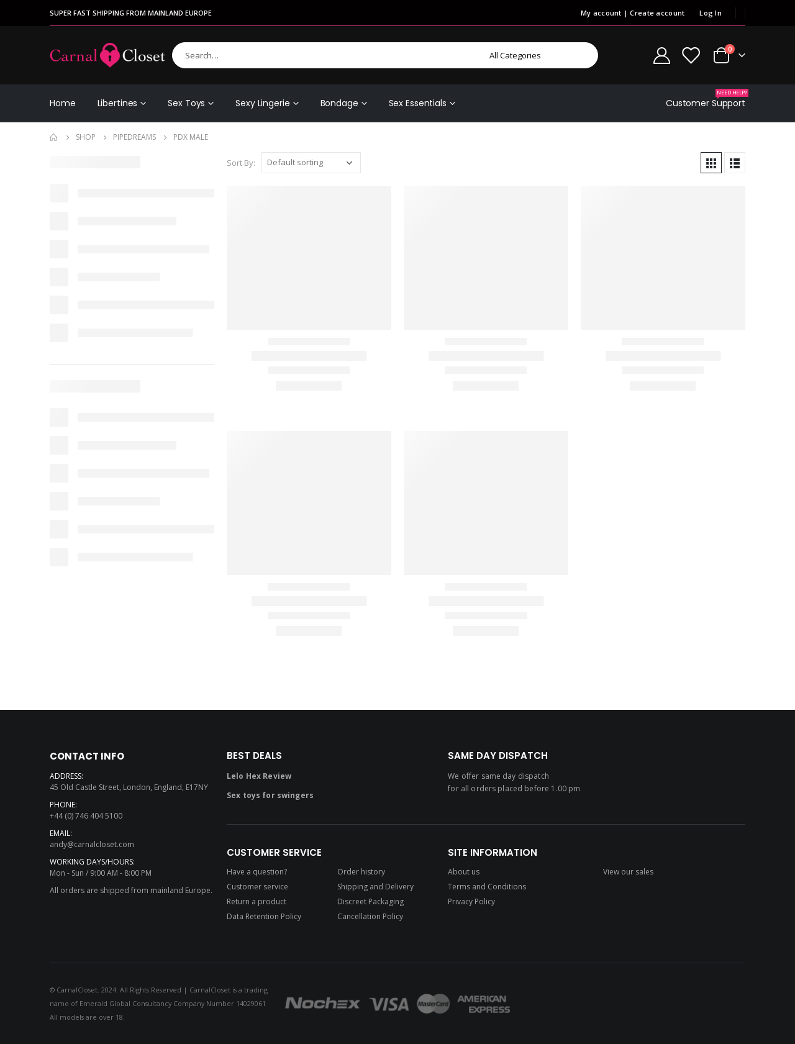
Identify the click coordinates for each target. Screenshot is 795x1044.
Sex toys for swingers (270, 795)
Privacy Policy (471, 901)
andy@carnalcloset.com (92, 844)
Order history (361, 871)
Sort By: (241, 162)
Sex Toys (186, 103)
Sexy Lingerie (262, 103)
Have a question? (257, 871)
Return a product (256, 901)
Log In (710, 12)
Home (63, 103)
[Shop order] (311, 162)
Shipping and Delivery (375, 886)
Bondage (339, 103)
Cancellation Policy (370, 916)
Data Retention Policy (264, 916)
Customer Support (705, 99)
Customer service (257, 886)
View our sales (628, 871)
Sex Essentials (418, 103)
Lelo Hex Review (259, 776)
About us (463, 871)
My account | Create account (632, 12)
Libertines (118, 103)
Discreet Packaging (370, 901)
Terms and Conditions (487, 886)
